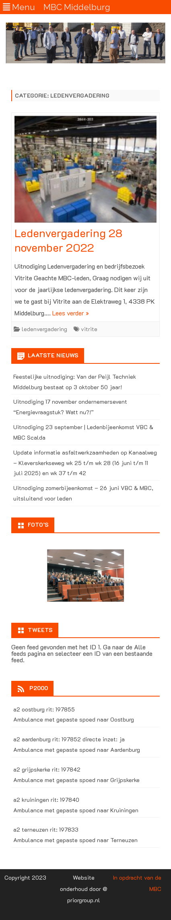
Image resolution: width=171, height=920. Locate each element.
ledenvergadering (44, 329)
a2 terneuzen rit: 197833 (45, 829)
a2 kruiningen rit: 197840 (46, 799)
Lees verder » (70, 313)
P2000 (38, 688)
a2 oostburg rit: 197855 (44, 709)
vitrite (89, 329)
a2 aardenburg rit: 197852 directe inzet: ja (69, 739)
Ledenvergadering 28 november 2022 (68, 240)
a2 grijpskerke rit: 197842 (46, 769)
